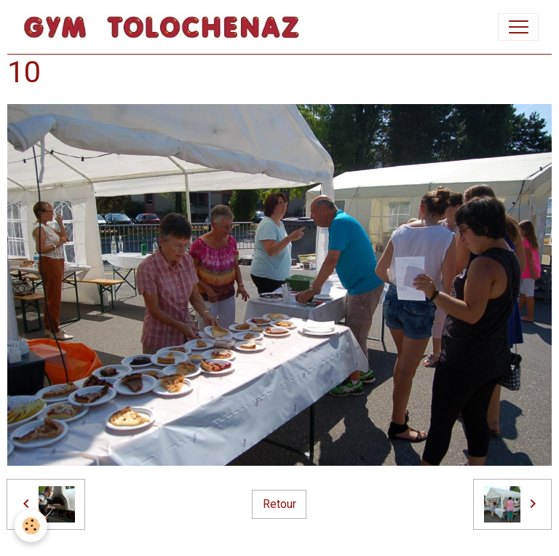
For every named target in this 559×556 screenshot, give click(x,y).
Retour (279, 504)
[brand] (164, 27)
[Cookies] (31, 525)
